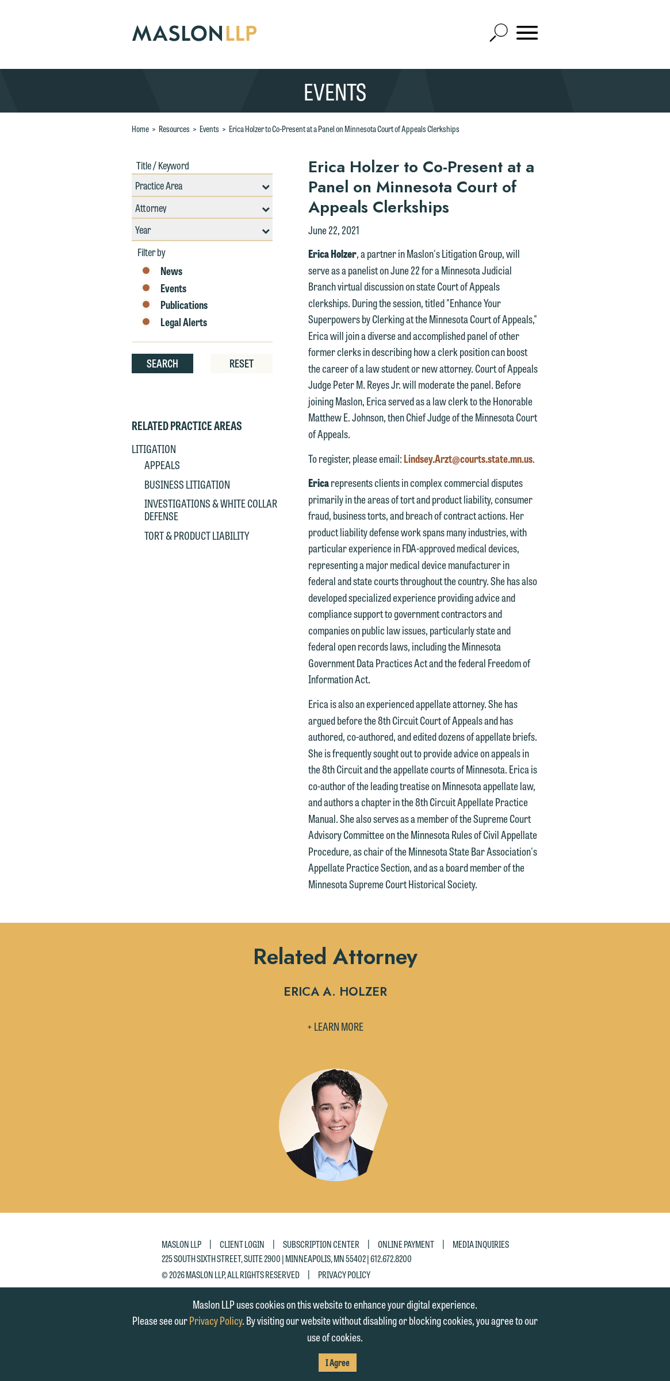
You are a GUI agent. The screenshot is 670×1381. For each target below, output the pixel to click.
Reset (241, 363)
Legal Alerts (173, 322)
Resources (174, 128)
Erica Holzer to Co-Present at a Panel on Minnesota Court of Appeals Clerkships (344, 128)
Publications (174, 305)
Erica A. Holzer (335, 992)
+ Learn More (335, 1026)
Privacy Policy (344, 1274)
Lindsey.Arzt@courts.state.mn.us (468, 458)
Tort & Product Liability (196, 535)
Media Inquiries (481, 1244)
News (161, 271)
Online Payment (406, 1244)
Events (209, 128)
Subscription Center (321, 1244)
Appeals (162, 465)
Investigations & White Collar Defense (210, 509)
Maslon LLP (181, 1244)
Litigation (154, 448)
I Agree (338, 1362)
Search (162, 363)
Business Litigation (187, 484)
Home (140, 128)
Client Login (242, 1244)
